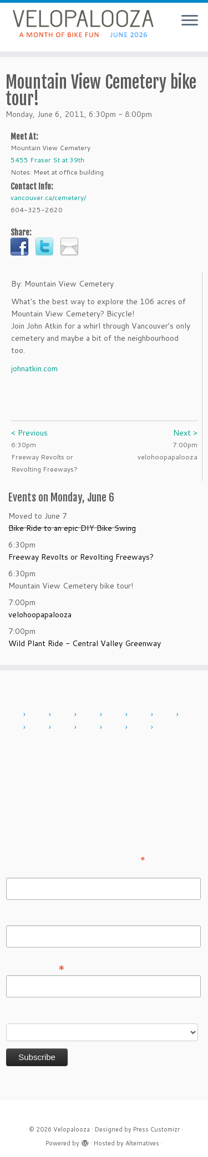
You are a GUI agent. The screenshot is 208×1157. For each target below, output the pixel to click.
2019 (64, 727)
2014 (115, 714)
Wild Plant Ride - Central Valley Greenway (84, 643)
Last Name (25, 917)
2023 (115, 727)
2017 (192, 714)
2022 (90, 727)
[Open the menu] (189, 21)
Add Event (36, 748)
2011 (39, 714)
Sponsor (64, 766)
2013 (90, 714)
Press (108, 766)
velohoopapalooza (40, 614)
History (169, 748)
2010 (13, 714)
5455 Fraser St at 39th (47, 160)
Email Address (35, 967)
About (82, 748)
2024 (141, 727)
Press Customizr (156, 1129)
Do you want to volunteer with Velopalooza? (85, 1015)
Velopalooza (71, 1129)
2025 (166, 727)
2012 (64, 714)
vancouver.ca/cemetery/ (48, 197)
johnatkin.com (34, 368)
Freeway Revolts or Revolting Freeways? (81, 556)
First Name (25, 870)
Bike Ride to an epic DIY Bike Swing (72, 528)
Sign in (147, 766)
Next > (185, 432)
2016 (166, 714)
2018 (39, 727)
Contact (124, 748)
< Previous (29, 432)
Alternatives (142, 1143)
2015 (141, 714)
